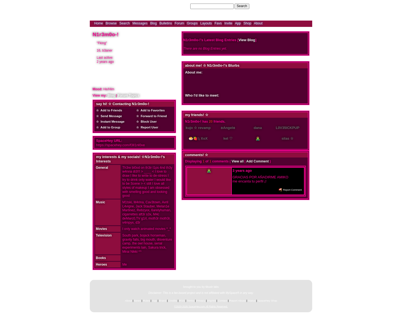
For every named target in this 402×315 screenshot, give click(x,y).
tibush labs (212, 286)
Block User (148, 121)
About (258, 23)
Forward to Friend (153, 116)
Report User (148, 127)
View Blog (246, 40)
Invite (228, 23)
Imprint (212, 300)
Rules (146, 300)
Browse (111, 23)
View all (237, 161)
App (238, 23)
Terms (190, 300)
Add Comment (257, 161)
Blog (153, 23)
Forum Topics (128, 95)
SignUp (304, 6)
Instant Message (111, 121)
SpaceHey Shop (267, 300)
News (137, 300)
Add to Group (109, 127)
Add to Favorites (152, 110)
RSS (182, 300)
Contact (222, 300)
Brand (162, 300)
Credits (173, 300)
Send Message (110, 116)
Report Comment (290, 190)
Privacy (200, 300)
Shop (247, 23)
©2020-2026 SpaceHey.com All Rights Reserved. (201, 306)
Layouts (206, 23)
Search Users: (178, 6)
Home (98, 23)
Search (242, 6)
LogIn (292, 6)
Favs (218, 23)
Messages (139, 23)
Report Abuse (237, 300)
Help (281, 6)
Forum (179, 23)
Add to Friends (110, 110)
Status (252, 300)
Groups (192, 23)
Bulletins (166, 23)
